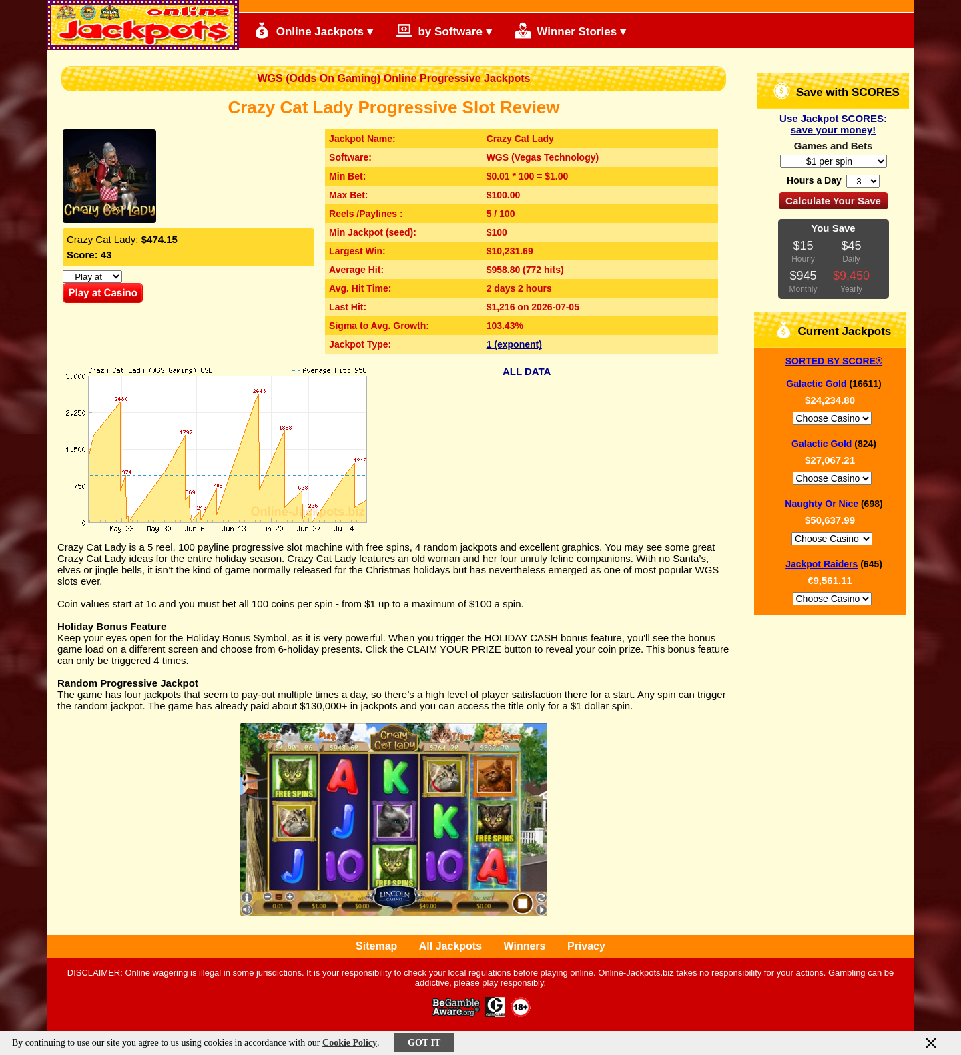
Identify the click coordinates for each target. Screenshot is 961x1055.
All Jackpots (450, 946)
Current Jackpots (833, 330)
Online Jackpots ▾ (313, 30)
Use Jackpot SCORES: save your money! (833, 124)
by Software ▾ (444, 30)
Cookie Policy (349, 1043)
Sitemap (376, 946)
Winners (525, 946)
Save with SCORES (836, 91)
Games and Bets (833, 145)
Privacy (586, 946)
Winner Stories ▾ (570, 30)
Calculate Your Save (833, 200)
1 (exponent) (514, 344)
